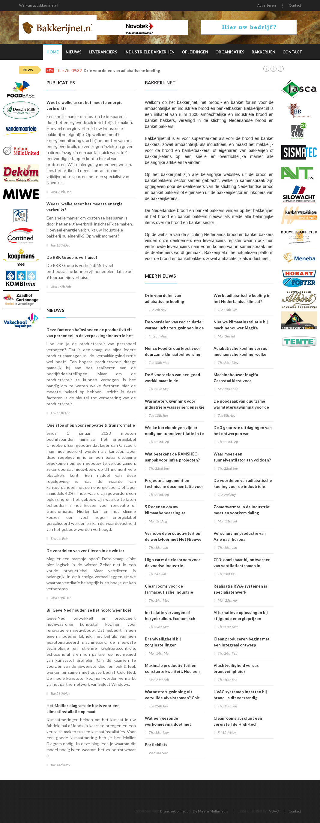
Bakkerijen (263, 52)
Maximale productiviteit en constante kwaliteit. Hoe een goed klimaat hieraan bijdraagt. (174, 671)
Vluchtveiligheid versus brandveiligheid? (236, 668)
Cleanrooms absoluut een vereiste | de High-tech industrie (238, 724)
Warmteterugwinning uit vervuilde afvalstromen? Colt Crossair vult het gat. (172, 697)
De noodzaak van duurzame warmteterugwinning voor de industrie (241, 407)
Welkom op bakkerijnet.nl (38, 5)
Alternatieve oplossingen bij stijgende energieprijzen (241, 615)
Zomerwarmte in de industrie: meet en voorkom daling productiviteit (242, 512)
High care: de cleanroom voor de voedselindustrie (172, 562)
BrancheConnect (174, 811)
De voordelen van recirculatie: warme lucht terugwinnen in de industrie (174, 327)
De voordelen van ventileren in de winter (85, 550)
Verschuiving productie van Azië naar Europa (240, 536)
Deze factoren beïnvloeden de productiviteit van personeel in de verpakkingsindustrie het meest (89, 335)
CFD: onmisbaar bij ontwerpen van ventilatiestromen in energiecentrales (242, 565)
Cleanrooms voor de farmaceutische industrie (169, 589)
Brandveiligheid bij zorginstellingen (163, 642)
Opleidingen (195, 52)
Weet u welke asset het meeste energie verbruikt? (84, 105)
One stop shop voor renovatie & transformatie (90, 425)
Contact (295, 5)
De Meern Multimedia (210, 811)
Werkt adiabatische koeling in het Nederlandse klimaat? (242, 298)
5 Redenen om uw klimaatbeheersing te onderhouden (165, 512)
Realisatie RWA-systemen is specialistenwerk (240, 589)
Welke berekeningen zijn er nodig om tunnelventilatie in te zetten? (174, 433)
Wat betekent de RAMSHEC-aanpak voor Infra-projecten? (172, 457)
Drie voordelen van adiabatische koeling (122, 70)
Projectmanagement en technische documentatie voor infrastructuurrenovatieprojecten (177, 486)
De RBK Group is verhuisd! (71, 257)
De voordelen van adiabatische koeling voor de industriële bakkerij (243, 486)
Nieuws (74, 52)
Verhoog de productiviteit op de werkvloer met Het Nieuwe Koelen (173, 539)
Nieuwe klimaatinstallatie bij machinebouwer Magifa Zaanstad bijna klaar (241, 327)
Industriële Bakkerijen (149, 52)
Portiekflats (156, 744)
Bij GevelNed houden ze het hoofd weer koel (88, 610)
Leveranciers (103, 52)
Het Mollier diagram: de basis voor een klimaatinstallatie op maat (83, 708)
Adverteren (266, 5)
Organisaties (229, 52)
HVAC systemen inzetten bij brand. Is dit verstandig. (240, 694)
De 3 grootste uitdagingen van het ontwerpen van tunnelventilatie (243, 433)
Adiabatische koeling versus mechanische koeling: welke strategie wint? (240, 354)
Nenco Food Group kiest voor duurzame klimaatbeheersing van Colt (172, 354)
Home (52, 52)
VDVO (274, 811)
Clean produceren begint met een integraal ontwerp (242, 642)
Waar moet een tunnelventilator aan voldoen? (242, 457)
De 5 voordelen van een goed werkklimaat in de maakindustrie (172, 380)
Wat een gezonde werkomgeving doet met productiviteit (168, 724)
